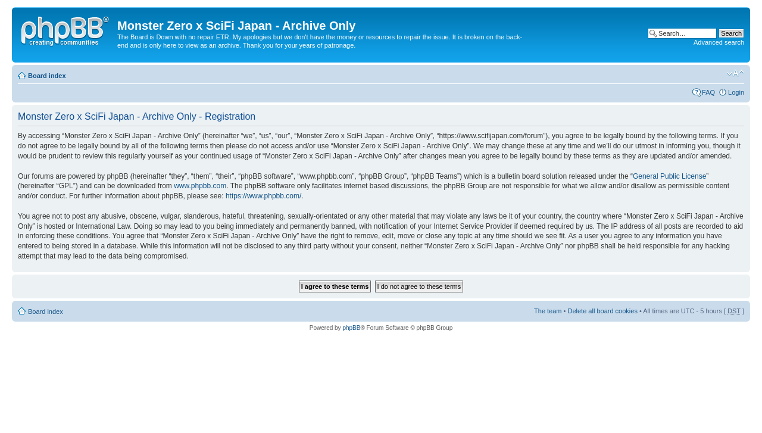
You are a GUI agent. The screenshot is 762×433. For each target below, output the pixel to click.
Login (736, 92)
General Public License (669, 176)
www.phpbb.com (200, 186)
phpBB (351, 328)
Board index (47, 75)
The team (547, 310)
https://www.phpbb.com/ (263, 196)
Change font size (735, 73)
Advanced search (719, 42)
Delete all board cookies (602, 310)
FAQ (708, 92)
